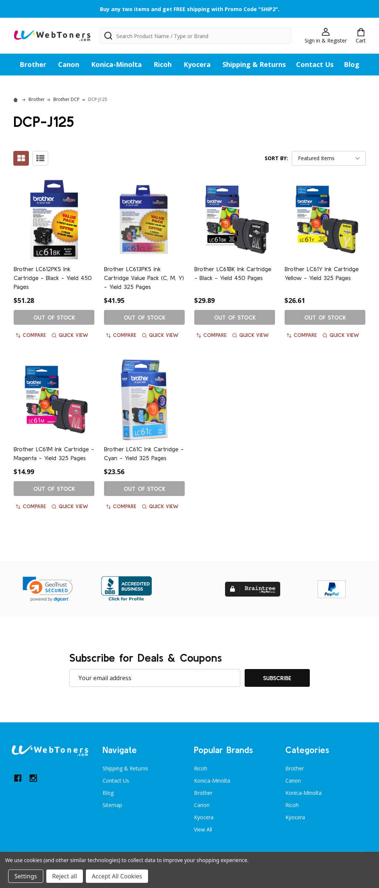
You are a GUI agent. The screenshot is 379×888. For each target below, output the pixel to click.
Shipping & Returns (254, 64)
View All (203, 829)
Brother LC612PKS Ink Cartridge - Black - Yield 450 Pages (53, 278)
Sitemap (112, 804)
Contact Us (314, 64)
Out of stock (54, 317)
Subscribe (277, 678)
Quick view (70, 335)
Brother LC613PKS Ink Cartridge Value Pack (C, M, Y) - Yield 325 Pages (144, 278)
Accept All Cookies (117, 876)
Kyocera (197, 64)
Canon (68, 64)
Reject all (64, 876)
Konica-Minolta (116, 64)
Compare (31, 335)
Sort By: (276, 158)
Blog (351, 64)
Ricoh (163, 64)
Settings (25, 876)
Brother (33, 64)
